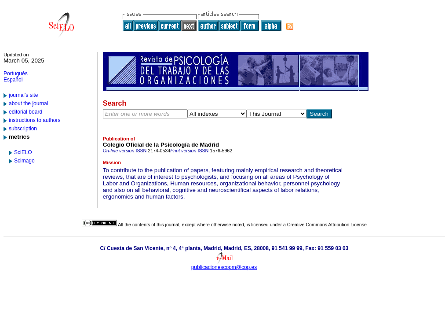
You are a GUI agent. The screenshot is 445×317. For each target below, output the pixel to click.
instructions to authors (34, 120)
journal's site (23, 95)
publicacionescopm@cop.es (224, 267)
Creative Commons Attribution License (327, 224)
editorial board (25, 112)
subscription (23, 128)
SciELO (23, 152)
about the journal (28, 103)
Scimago (24, 161)
